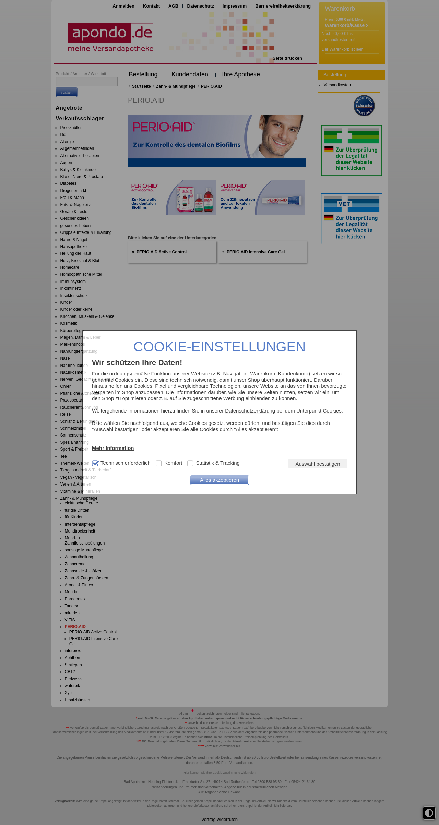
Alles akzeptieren (219, 480)
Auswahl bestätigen (317, 464)
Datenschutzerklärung (250, 411)
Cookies (332, 411)
